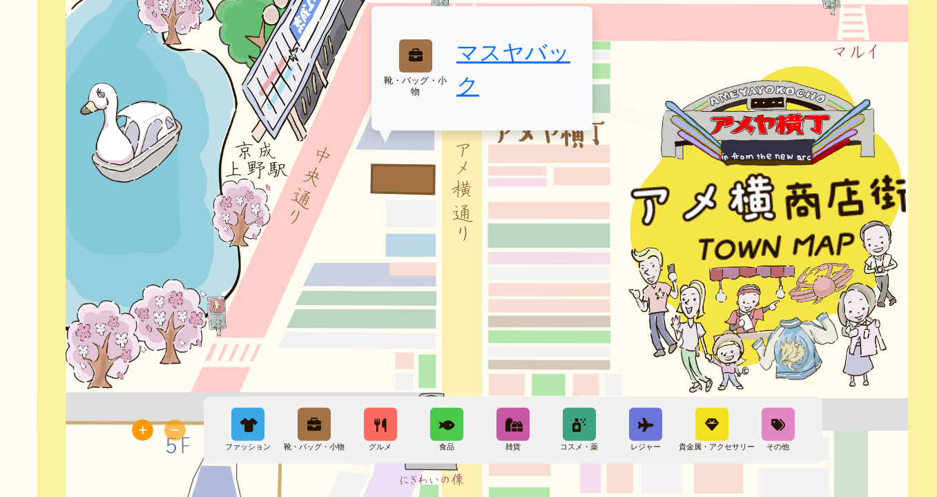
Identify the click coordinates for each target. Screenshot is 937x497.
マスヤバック (513, 68)
